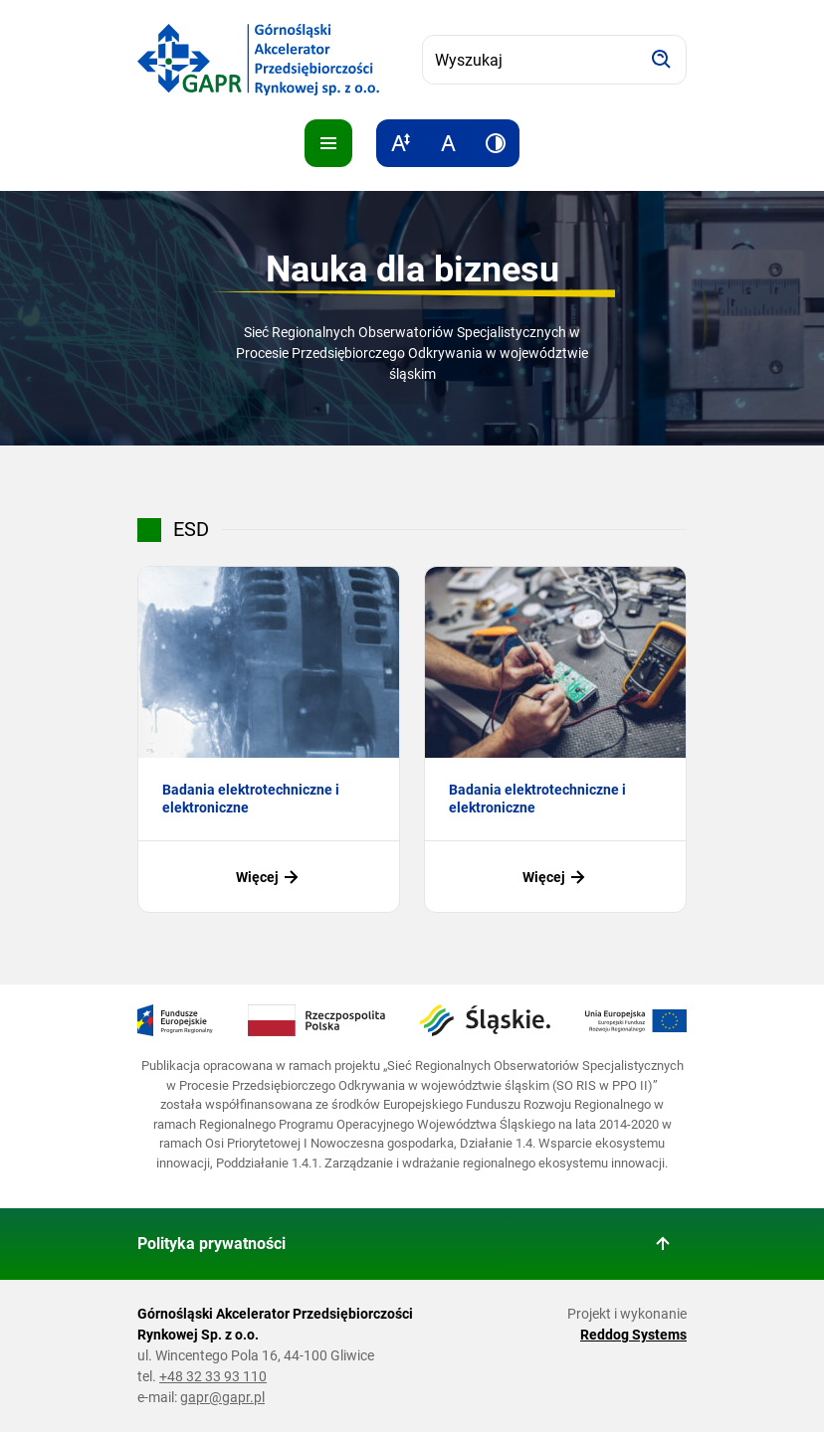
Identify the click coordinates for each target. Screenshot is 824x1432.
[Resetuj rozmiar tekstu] (448, 143)
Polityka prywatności (211, 1243)
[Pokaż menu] (328, 143)
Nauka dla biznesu (412, 269)
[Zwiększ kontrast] (495, 143)
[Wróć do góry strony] (663, 1244)
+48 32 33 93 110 (213, 1376)
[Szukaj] (662, 60)
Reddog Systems (633, 1334)
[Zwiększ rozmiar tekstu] (400, 143)
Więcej (269, 877)
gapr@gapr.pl (222, 1397)
